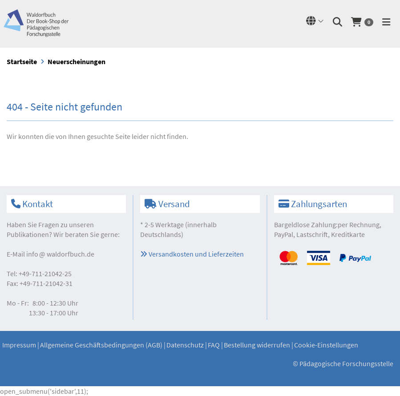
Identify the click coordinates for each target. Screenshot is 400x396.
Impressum (19, 344)
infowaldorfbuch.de (60, 253)
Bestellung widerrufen (257, 344)
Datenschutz (185, 344)
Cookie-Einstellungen (326, 344)
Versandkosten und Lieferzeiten (192, 253)
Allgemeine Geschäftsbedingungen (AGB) (101, 344)
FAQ (214, 344)
